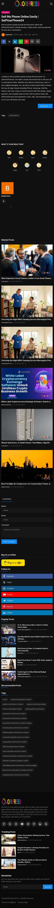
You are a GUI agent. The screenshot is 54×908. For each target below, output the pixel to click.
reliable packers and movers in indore (16, 732)
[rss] (46, 824)
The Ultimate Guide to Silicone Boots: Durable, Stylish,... (32, 861)
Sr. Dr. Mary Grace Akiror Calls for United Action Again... (33, 626)
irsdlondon (4, 446)
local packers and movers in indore (15, 742)
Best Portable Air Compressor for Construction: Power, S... (26, 484)
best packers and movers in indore (14, 718)
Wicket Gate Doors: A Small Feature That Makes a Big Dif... (26, 443)
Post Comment (9, 542)
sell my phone (14, 115)
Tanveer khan (22, 864)
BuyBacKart (6, 196)
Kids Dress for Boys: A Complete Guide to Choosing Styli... (33, 650)
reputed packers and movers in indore (16, 775)
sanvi (19, 852)
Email (3, 515)
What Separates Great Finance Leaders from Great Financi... (26, 278)
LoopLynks (4, 281)
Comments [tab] (6, 499)
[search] (51, 3)
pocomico (21, 653)
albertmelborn (22, 840)
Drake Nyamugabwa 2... (25, 629)
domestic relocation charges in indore (15, 761)
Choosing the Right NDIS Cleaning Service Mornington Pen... (26, 319)
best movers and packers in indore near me (17, 770)
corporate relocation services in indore (16, 737)
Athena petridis (6, 404)
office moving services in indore (13, 747)
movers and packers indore (12, 709)
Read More (45, 106)
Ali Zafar (20, 665)
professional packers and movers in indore (17, 756)
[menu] (3, 3)
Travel (5, 699)
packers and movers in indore (13, 704)
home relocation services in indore (14, 751)
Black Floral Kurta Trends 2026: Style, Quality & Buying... (35, 661)
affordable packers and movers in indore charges (19, 765)
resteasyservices (6, 322)
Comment (5, 525)
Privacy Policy (23, 902)
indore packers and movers (34, 709)
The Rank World (22, 641)
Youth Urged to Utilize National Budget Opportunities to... (32, 673)
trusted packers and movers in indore (15, 728)
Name (3, 506)
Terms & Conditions (8, 902)
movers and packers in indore (21, 699)
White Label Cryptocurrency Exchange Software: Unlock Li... (26, 402)
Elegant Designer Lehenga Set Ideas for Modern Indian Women (33, 849)
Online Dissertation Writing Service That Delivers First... (33, 836)
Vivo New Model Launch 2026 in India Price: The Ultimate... (35, 638)
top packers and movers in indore (14, 714)
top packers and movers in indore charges (17, 723)
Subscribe (47, 887)
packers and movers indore (36, 704)
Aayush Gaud (5, 487)
